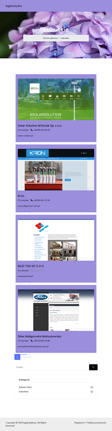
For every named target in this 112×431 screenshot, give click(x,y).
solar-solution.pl (25, 135)
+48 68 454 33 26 (40, 200)
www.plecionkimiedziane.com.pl (33, 346)
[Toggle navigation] (102, 6)
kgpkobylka (14, 6)
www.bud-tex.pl (25, 276)
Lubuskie (65, 38)
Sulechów (56, 391)
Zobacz (24, 354)
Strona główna (50, 38)
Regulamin (80, 422)
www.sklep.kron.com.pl (29, 206)
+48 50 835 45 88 (40, 340)
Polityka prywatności (96, 422)
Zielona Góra (56, 387)
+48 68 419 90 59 (40, 130)
